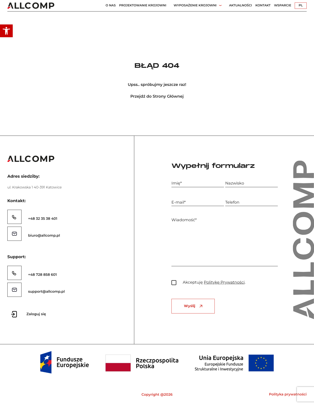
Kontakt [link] (262, 5)
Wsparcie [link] (282, 5)
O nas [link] (111, 5)
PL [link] (301, 5)
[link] (6, 30)
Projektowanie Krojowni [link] (142, 5)
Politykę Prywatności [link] (224, 282)
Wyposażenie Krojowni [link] (195, 5)
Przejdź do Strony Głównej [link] (157, 96)
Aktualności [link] (240, 5)
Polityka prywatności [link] (288, 394)
